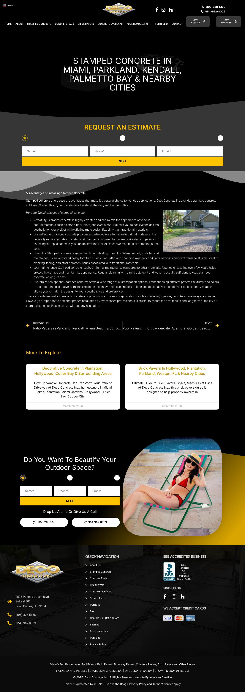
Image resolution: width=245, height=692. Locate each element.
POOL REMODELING (139, 24)
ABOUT (19, 23)
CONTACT (177, 23)
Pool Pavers (88, 664)
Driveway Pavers (124, 664)
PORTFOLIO (161, 23)
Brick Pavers (165, 664)
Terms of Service (163, 684)
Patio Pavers (105, 664)
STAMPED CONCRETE (39, 23)
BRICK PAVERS (86, 23)
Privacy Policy (137, 684)
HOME (8, 23)
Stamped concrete (38, 201)
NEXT (122, 161)
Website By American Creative (153, 677)
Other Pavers (187, 664)
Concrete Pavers (146, 664)
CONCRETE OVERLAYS (110, 23)
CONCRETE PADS (64, 23)
